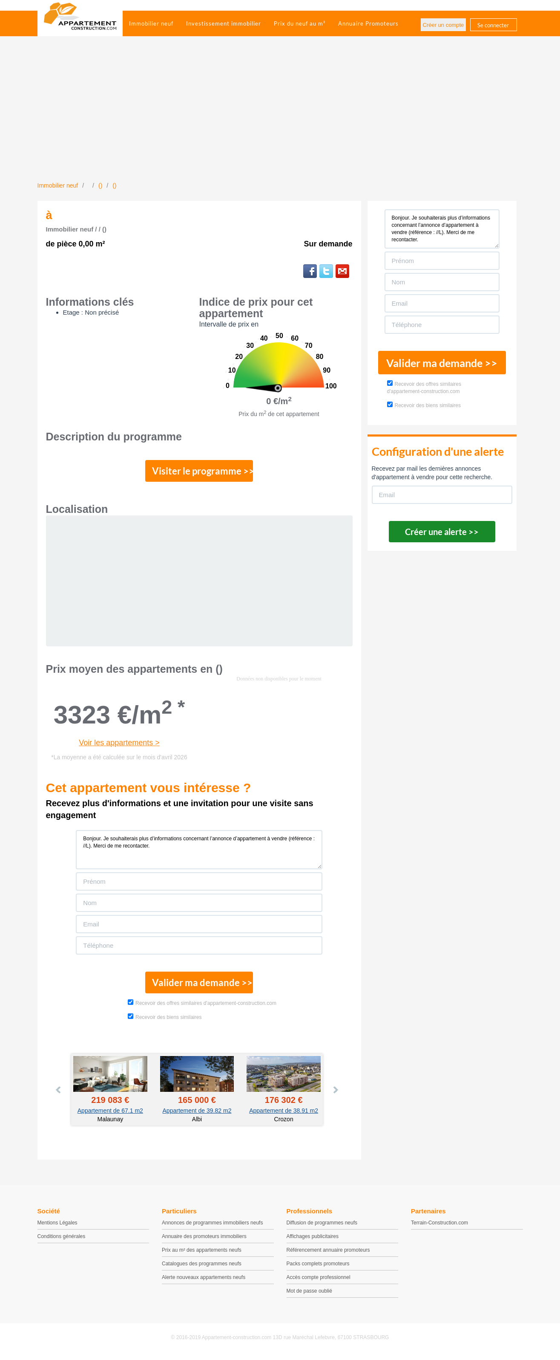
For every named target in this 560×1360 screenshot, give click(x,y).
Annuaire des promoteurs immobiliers (204, 1240)
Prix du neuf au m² (299, 23)
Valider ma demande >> (199, 985)
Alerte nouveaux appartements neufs (203, 1281)
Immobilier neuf (151, 23)
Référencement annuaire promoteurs (328, 1253)
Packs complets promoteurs (318, 1267)
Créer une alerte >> (442, 532)
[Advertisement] (280, 117)
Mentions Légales (57, 1226)
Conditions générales (61, 1240)
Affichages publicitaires (313, 1240)
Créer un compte (443, 25)
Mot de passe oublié (309, 1294)
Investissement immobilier (223, 23)
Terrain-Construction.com (439, 1226)
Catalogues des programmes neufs (201, 1267)
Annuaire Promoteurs (368, 23)
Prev (59, 1093)
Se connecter (493, 25)
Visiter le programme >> (199, 472)
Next (335, 1093)
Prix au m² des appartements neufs (201, 1253)
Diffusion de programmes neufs (322, 1226)
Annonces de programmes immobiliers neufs (212, 1226)
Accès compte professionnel (318, 1281)
